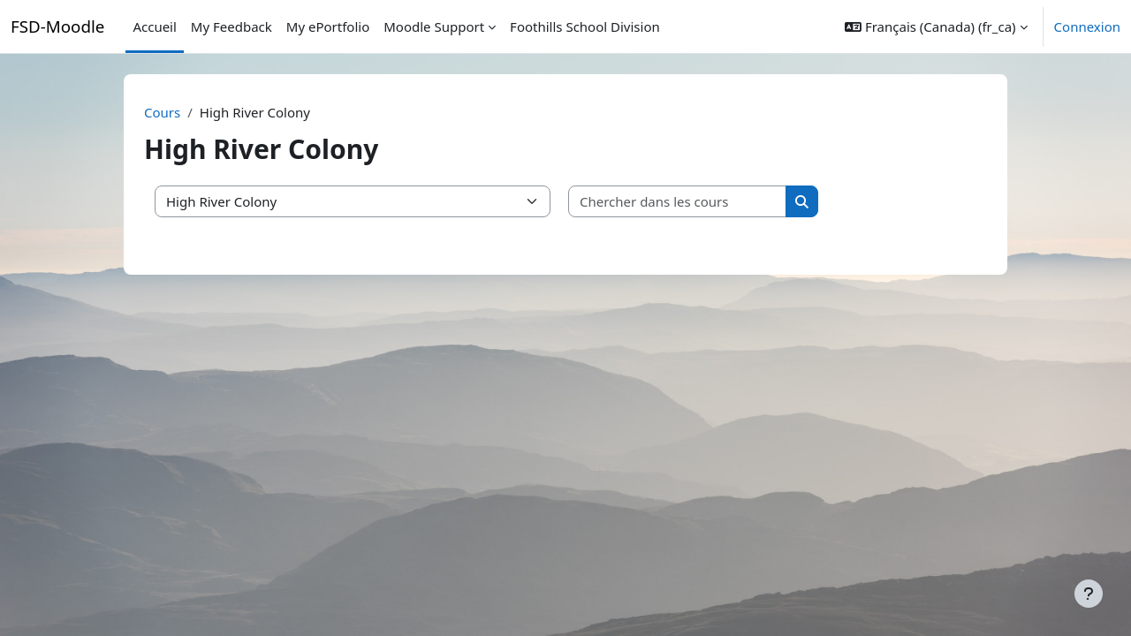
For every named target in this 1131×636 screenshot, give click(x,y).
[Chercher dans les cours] (677, 202)
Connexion (1087, 26)
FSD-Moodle (57, 26)
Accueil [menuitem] (154, 26)
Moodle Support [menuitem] (433, 26)
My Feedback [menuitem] (231, 26)
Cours (162, 112)
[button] (935, 26)
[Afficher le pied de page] (1088, 593)
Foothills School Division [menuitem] (585, 26)
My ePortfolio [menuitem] (327, 26)
